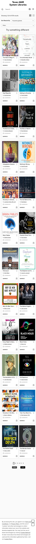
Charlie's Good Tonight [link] (26, 235)
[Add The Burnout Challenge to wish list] (17, 136)
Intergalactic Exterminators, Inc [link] (9, 164)
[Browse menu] (33, 9)
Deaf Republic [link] (7, 93)
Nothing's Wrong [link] (25, 164)
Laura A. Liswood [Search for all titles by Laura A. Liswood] (25, 273)
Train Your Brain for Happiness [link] (26, 413)
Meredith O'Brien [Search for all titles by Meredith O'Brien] (25, 59)
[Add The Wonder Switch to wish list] (33, 456)
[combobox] (14, 9)
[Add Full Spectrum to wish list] (33, 385)
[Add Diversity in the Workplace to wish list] (17, 421)
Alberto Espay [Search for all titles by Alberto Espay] (7, 237)
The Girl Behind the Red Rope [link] (26, 200)
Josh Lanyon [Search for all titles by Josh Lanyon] (24, 308)
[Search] (2, 9)
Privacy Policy (15, 524)
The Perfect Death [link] (8, 448)
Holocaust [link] (6, 271)
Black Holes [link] (23, 342)
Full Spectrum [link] (24, 377)
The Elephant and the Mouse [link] (26, 271)
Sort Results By (5, 20)
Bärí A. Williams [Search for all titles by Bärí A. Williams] (8, 415)
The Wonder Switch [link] (25, 448)
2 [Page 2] (15, 463)
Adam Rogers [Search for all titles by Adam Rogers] (24, 379)
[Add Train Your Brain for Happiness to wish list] (33, 421)
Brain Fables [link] (6, 235)
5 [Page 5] (21, 463)
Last (23, 467)
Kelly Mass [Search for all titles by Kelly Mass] (6, 273)
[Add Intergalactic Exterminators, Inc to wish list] (17, 172)
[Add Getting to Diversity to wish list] (33, 101)
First (14, 467)
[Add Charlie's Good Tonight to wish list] (33, 243)
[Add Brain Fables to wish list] (17, 243)
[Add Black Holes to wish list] (33, 350)
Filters (4, 25)
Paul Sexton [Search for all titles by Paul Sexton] (24, 237)
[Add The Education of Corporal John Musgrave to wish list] (17, 385)
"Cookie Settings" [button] (25, 532)
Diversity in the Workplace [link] (9, 413)
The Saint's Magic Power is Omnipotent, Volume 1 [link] (9, 57)
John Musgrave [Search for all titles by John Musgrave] (7, 379)
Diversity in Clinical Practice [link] (9, 200)
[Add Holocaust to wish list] (17, 279)
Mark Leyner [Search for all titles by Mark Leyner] (7, 308)
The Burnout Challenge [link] (9, 129)
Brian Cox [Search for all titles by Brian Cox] (23, 344)
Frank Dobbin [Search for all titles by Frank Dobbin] (24, 95)
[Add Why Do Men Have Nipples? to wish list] (17, 314)
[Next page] (23, 463)
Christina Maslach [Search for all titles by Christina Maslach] (8, 131)
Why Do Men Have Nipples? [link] (9, 306)
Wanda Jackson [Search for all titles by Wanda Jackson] (8, 344)
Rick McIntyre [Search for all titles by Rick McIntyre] (24, 131)
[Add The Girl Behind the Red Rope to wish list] (33, 208)
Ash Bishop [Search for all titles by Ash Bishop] (7, 166)
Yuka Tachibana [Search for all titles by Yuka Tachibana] (8, 59)
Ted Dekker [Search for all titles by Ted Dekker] (24, 202)
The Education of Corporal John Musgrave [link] (9, 377)
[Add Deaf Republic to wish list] (17, 101)
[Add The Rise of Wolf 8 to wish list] (33, 136)
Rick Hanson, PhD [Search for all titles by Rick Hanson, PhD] (25, 415)
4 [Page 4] (19, 463)
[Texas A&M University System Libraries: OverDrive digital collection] (18, 3)
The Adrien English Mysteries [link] (26, 306)
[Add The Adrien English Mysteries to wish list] (33, 314)
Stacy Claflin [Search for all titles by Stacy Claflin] (7, 450)
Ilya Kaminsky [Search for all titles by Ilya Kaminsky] (7, 95)
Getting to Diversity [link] (25, 93)
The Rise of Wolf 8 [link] (25, 129)
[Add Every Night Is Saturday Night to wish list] (17, 350)
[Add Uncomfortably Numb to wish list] (33, 65)
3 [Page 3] (17, 463)
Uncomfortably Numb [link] (26, 57)
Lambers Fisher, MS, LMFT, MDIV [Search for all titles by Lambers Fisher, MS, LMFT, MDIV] (10, 202)
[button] (30, 16)
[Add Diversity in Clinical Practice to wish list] (17, 208)
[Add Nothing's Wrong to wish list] (33, 172)
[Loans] (29, 9)
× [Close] (33, 523)
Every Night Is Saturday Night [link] (9, 342)
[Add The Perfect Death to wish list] (17, 456)
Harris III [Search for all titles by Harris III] (23, 450)
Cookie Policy (8, 539)
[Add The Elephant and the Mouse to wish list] (33, 279)
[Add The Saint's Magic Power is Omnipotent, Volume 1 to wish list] (17, 65)
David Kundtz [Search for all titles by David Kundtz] (24, 166)
